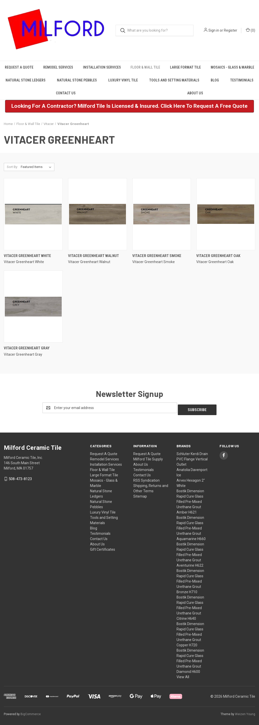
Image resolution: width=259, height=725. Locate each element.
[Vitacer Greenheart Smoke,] (161, 214)
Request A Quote (19, 67)
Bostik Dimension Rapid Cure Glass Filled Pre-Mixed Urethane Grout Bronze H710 (190, 579)
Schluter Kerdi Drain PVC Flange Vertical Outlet (192, 457)
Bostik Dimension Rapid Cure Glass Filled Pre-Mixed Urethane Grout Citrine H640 (190, 606)
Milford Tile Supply (148, 457)
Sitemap (140, 494)
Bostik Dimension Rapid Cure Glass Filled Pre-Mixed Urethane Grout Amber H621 (190, 499)
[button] (129, 106)
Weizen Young (245, 712)
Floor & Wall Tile (145, 67)
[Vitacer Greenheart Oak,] (225, 214)
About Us (195, 93)
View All (183, 675)
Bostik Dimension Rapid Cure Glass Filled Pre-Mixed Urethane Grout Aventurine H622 (190, 552)
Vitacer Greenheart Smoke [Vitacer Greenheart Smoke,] (156, 255)
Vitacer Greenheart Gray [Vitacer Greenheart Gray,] (27, 348)
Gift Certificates (102, 547)
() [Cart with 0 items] (250, 30)
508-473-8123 (20, 477)
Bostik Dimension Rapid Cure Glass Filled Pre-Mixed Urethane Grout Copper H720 (190, 632)
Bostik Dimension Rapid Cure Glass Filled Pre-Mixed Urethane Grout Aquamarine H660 (191, 526)
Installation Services (102, 67)
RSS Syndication (146, 478)
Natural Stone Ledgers (26, 80)
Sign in (213, 30)
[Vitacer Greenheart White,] (33, 214)
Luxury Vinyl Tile (123, 80)
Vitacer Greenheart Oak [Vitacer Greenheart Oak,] (218, 255)
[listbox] (37, 167)
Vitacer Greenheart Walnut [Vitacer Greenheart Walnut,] (93, 255)
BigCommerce (30, 712)
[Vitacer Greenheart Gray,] (33, 306)
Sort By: (12, 167)
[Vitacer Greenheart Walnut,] (97, 214)
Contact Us (66, 93)
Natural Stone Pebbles (77, 80)
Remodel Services (58, 67)
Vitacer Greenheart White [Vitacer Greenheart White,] (27, 255)
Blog (215, 80)
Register (230, 30)
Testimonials (241, 80)
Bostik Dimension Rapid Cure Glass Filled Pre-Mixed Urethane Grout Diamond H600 (190, 659)
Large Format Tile (185, 67)
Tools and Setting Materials (174, 80)
